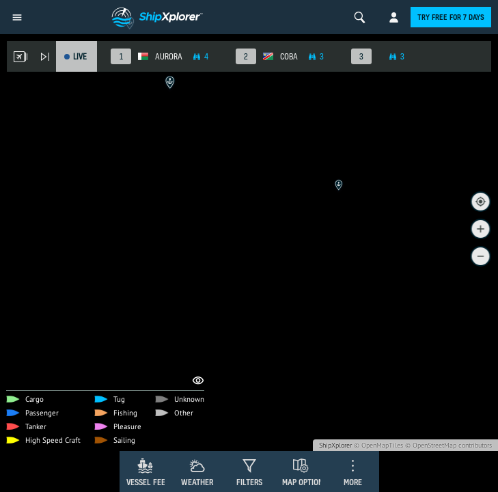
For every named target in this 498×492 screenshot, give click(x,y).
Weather (197, 482)
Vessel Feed (148, 482)
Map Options (304, 482)
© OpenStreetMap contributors (448, 445)
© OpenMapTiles (378, 445)
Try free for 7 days (450, 17)
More (353, 482)
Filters (249, 482)
